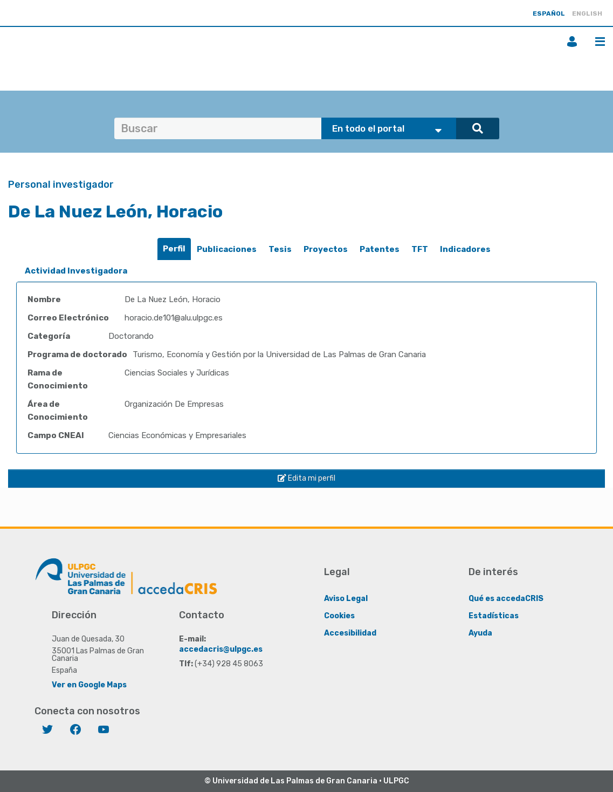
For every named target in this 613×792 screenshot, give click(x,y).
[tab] (174, 249)
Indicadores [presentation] (465, 249)
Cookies (339, 615)
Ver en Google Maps (89, 684)
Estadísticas (494, 615)
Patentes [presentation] (380, 249)
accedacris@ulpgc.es (221, 649)
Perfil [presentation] (174, 249)
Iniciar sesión (572, 41)
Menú (600, 41)
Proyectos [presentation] (326, 249)
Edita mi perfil (306, 478)
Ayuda (480, 633)
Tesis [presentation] (280, 249)
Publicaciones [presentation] (227, 249)
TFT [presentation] (419, 249)
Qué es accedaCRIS (506, 598)
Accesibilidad (350, 633)
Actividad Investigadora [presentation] (76, 271)
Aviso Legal (346, 598)
